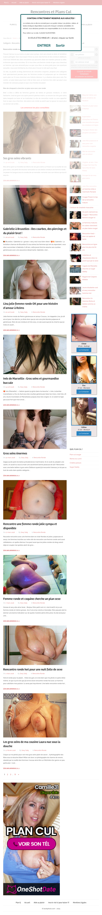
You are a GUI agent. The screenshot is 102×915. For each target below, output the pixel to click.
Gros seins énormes (15, 453)
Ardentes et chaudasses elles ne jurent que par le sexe (90, 258)
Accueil (27, 902)
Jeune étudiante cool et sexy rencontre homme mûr (90, 290)
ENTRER (44, 45)
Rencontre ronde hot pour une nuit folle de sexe (32, 669)
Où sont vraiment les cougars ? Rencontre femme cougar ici (90, 214)
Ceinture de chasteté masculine (81, 207)
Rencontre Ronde (39, 237)
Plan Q (18, 902)
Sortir (60, 45)
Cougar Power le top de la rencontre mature (90, 200)
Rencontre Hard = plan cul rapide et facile (88, 236)
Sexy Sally (23, 237)
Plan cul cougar (75, 454)
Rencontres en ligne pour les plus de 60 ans (89, 247)
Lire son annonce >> (10, 255)
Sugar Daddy (74, 467)
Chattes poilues (75, 463)
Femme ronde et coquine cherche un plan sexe (31, 599)
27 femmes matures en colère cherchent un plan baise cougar (90, 225)
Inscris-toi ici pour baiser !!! (58, 902)
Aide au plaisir (39, 902)
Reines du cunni (76, 459)
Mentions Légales (79, 902)
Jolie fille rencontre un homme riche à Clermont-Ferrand (89, 189)
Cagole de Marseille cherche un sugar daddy (89, 268)
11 (15, 774)
